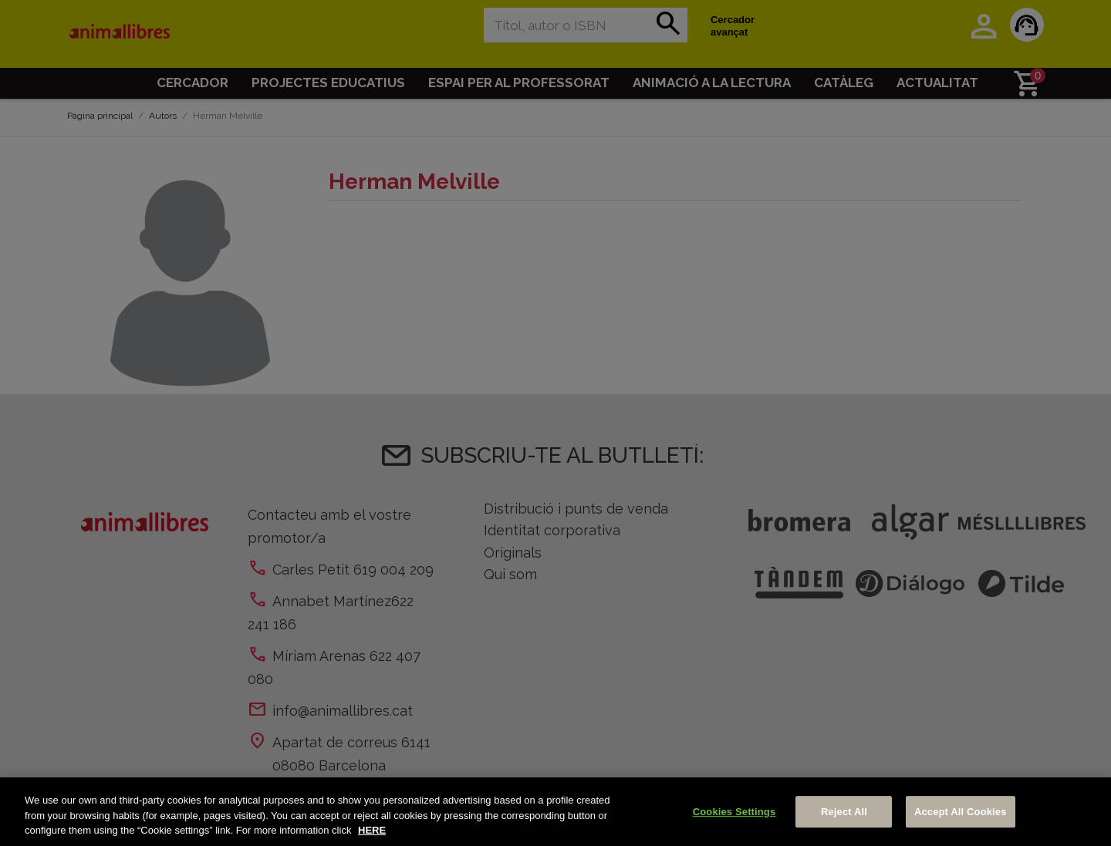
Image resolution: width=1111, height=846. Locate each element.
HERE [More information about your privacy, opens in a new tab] (372, 830)
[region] (555, 811)
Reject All (844, 811)
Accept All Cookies (960, 811)
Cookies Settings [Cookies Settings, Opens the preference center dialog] (734, 811)
